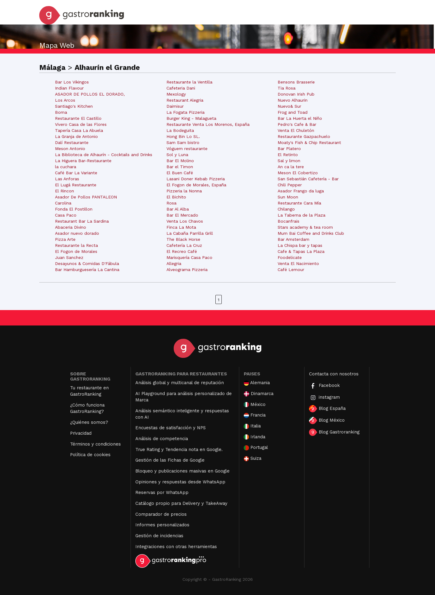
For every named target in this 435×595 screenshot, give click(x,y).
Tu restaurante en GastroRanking (89, 391)
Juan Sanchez (69, 257)
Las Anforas (67, 178)
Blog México (327, 420)
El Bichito (176, 197)
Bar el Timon (179, 166)
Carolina (63, 203)
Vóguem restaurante (187, 148)
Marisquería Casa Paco (189, 257)
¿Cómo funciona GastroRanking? (87, 408)
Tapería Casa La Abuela (79, 130)
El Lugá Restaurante (75, 184)
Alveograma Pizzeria (187, 269)
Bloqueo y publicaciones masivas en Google (182, 471)
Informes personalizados (162, 525)
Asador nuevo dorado (77, 233)
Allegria (173, 263)
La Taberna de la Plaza (301, 215)
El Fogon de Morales (76, 251)
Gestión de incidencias (159, 535)
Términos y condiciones (95, 444)
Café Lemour (291, 269)
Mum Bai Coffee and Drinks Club (311, 233)
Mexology (176, 94)
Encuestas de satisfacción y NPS (170, 427)
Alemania (257, 383)
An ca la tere (291, 166)
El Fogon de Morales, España (196, 184)
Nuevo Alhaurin (293, 100)
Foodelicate (290, 257)
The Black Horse (183, 239)
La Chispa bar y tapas (300, 245)
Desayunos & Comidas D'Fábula (87, 263)
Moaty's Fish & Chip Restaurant (309, 142)
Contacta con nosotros (334, 374)
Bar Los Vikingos (72, 82)
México (255, 404)
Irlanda (254, 437)
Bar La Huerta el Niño (300, 118)
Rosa (171, 203)
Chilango (286, 209)
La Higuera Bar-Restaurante (83, 160)
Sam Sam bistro (182, 142)
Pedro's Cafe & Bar (297, 124)
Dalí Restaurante (72, 142)
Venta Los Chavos (184, 221)
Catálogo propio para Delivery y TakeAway (181, 503)
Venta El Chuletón (296, 130)
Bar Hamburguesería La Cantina (87, 269)
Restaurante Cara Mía (299, 203)
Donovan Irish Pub (296, 94)
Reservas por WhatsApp (161, 492)
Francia (255, 415)
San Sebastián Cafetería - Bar (308, 178)
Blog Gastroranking (334, 432)
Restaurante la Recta (76, 245)
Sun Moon (288, 197)
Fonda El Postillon (73, 209)
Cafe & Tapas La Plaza (301, 251)
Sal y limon (289, 160)
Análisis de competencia (161, 438)
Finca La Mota (181, 227)
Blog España (327, 408)
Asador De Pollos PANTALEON (86, 197)
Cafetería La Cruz (184, 245)
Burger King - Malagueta (191, 118)
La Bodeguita (180, 130)
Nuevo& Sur (289, 106)
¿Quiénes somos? (89, 422)
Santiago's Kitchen (74, 106)
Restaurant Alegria (184, 100)
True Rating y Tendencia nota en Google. (179, 449)
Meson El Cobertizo (298, 172)
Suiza (252, 458)
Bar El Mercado (182, 215)
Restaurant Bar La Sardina (82, 221)
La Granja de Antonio (76, 136)
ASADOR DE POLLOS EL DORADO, (90, 94)
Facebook (324, 386)
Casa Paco (65, 215)
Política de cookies (90, 454)
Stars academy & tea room (305, 227)
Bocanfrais (288, 221)
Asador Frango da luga (301, 190)
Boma (61, 112)
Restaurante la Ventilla (189, 82)
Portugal (256, 447)
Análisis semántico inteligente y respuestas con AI (182, 414)
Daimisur (175, 106)
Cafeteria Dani (180, 88)
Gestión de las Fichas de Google (170, 460)
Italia (252, 426)
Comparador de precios (161, 514)
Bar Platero (289, 148)
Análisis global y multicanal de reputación (179, 382)
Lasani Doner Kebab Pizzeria (195, 178)
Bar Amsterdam (293, 239)
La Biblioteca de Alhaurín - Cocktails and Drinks (103, 154)
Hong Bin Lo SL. (183, 136)
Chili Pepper (290, 184)
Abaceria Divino (70, 227)
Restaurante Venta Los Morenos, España (208, 124)
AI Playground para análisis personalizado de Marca (183, 397)
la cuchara (65, 166)
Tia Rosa (286, 88)
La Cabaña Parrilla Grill (189, 233)
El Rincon (64, 190)
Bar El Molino (180, 160)
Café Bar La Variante (76, 172)
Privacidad (81, 433)
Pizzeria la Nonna (184, 190)
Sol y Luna (177, 154)
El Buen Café (179, 172)
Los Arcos (65, 100)
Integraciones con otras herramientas (176, 546)
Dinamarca (258, 394)
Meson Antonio (70, 148)
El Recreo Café (181, 251)
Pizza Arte (65, 239)
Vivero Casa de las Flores (81, 124)
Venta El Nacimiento (298, 263)
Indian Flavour (69, 88)
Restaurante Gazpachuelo (304, 136)
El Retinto (288, 154)
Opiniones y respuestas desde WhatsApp (180, 482)
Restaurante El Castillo (78, 118)
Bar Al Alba (177, 209)
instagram (324, 398)
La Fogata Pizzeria (185, 112)
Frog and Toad (293, 112)
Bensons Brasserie (296, 82)
